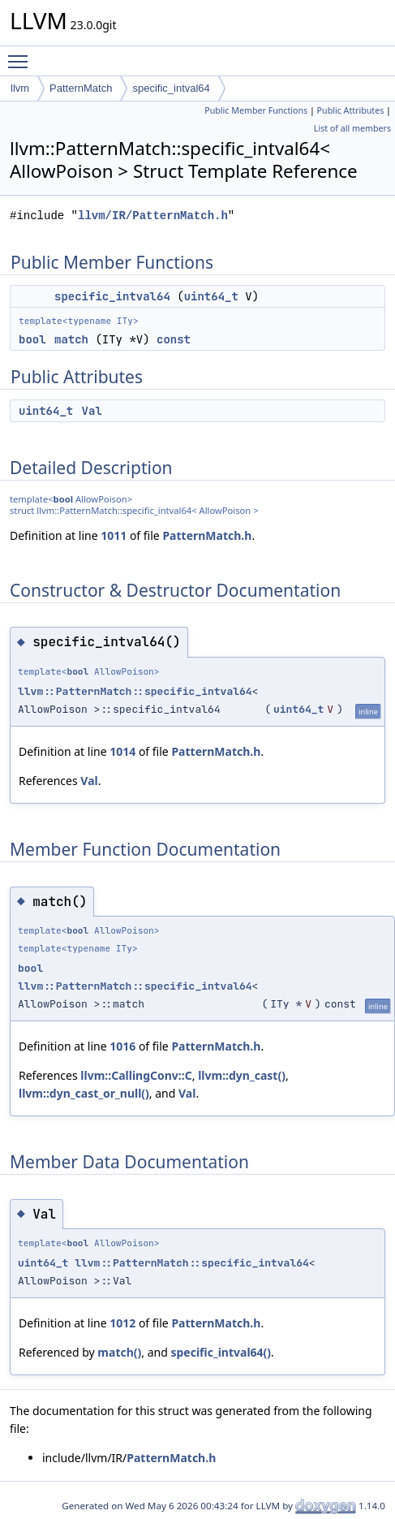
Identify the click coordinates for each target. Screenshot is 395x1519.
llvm (20, 88)
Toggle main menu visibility (22, 54)
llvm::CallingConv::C (135, 1075)
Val (92, 410)
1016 (122, 1046)
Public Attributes (350, 110)
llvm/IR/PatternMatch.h (153, 215)
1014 (122, 751)
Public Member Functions (255, 110)
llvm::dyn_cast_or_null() (84, 1093)
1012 (122, 1323)
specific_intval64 (170, 88)
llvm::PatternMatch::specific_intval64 (135, 691)
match (71, 339)
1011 (114, 535)
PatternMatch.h (206, 535)
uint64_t (211, 296)
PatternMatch (80, 88)
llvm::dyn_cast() (242, 1075)
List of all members (352, 128)
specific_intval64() (220, 1352)
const (174, 339)
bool (32, 339)
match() (119, 1352)
